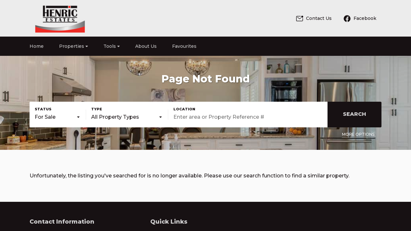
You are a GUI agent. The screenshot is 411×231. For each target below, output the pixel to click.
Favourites (184, 46)
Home (37, 46)
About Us (146, 46)
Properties (73, 46)
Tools (111, 46)
